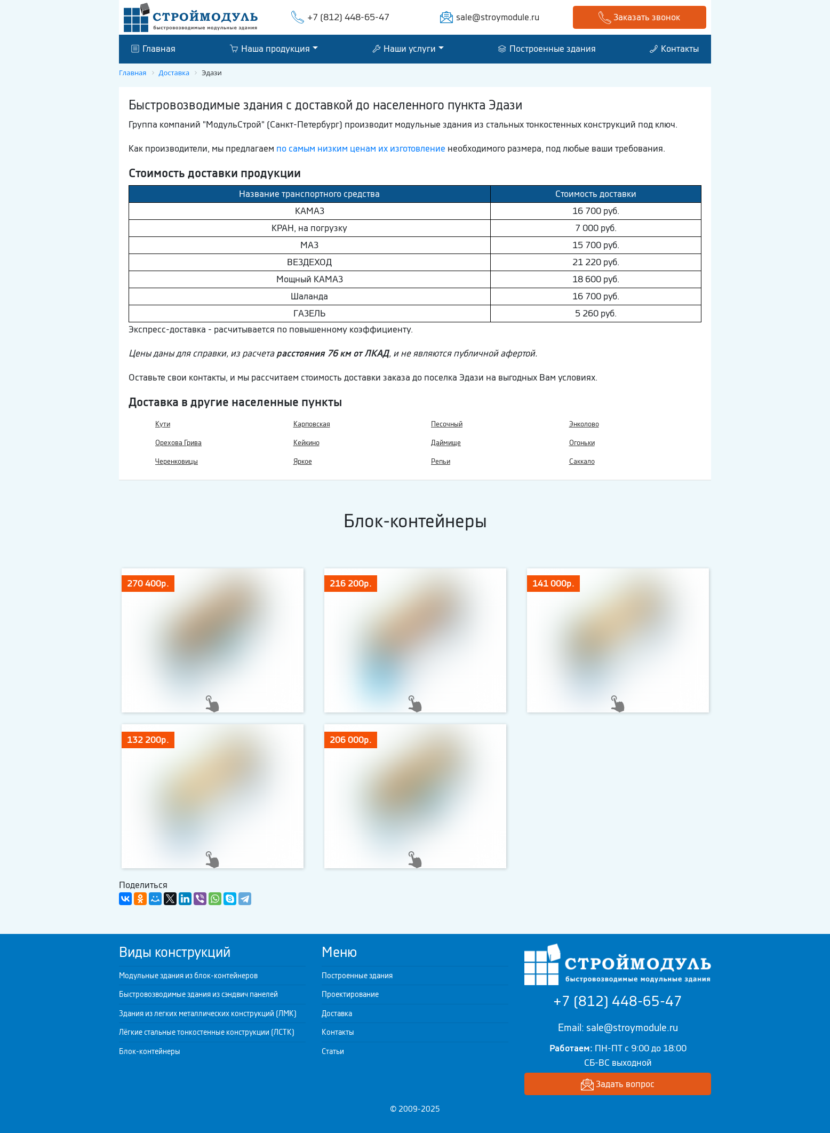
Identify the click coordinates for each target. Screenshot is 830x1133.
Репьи (440, 461)
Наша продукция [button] (269, 48)
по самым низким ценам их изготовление (360, 148)
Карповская (311, 424)
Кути (162, 424)
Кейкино (306, 442)
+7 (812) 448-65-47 (348, 17)
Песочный (446, 424)
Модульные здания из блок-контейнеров (188, 975)
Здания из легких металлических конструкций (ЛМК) (208, 1013)
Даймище (446, 442)
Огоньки (582, 442)
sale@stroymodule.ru (497, 17)
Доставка (337, 1013)
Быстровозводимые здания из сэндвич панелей (198, 994)
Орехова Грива (178, 442)
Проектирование (350, 994)
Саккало (582, 461)
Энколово (584, 424)
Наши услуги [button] (404, 48)
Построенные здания (547, 48)
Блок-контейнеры (149, 1051)
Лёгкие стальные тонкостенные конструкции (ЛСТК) (206, 1032)
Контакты (674, 48)
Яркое (302, 461)
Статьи (333, 1051)
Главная (153, 48)
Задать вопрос (618, 1084)
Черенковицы (176, 461)
